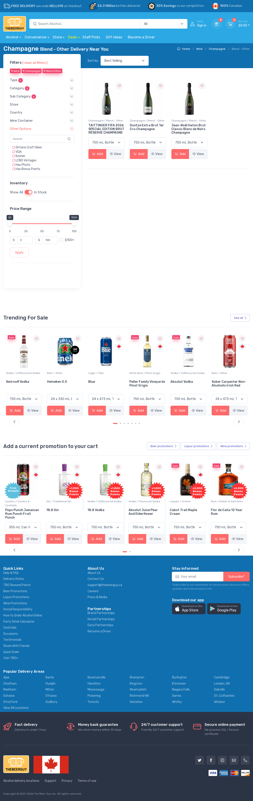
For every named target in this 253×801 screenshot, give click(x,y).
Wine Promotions (15, 603)
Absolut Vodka (223, 382)
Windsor (219, 702)
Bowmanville (97, 677)
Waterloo (136, 702)
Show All (16, 192)
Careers (93, 591)
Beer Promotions (15, 591)
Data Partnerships (101, 625)
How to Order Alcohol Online (22, 615)
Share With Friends (16, 646)
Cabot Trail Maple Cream (184, 512)
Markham (9, 689)
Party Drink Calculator (19, 622)
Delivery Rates (13, 579)
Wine (199, 48)
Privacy (67, 781)
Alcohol (12, 37)
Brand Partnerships (101, 613)
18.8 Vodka (96, 510)
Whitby (177, 702)
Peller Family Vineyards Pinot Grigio (188, 383)
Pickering (94, 696)
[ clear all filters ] (35, 62)
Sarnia (176, 696)
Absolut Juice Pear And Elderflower (144, 512)
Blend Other (52, 71)
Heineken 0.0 (98, 382)
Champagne (217, 48)
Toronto (93, 702)
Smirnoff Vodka (58, 382)
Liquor (198, 446)
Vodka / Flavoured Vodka (145, 501)
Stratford (10, 702)
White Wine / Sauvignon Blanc (21, 375)
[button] (42, 80)
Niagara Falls (181, 689)
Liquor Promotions (16, 597)
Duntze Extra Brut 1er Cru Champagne (147, 127)
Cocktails (9, 627)
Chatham (10, 683)
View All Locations (16, 708)
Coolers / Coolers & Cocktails (18, 503)
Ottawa (51, 696)
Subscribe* (236, 577)
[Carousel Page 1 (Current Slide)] (115, 423)
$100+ (69, 240)
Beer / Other (96, 373)
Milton (50, 689)
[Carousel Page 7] (139, 423)
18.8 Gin (53, 510)
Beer (163, 446)
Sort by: (93, 61)
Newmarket (138, 689)
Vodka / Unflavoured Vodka (64, 373)
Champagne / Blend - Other (105, 120)
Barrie (50, 677)
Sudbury (51, 702)
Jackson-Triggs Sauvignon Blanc (19, 383)
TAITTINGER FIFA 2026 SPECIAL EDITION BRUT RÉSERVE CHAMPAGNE (106, 129)
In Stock (40, 192)
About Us (94, 573)
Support (50, 781)
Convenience (35, 37)
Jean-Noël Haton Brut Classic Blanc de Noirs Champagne (188, 129)
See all (240, 317)
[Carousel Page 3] (124, 423)
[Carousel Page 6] (135, 423)
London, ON (222, 683)
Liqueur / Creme (180, 501)
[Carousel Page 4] (128, 423)
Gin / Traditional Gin (59, 501)
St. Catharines (224, 696)
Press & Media (97, 597)
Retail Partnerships (101, 619)
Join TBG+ (10, 658)
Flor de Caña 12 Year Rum (227, 512)
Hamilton (94, 683)
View (115, 154)
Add (97, 154)
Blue (132, 382)
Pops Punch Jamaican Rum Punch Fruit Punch (23, 513)
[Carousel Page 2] (120, 423)
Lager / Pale (137, 373)
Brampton (137, 677)
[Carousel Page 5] (131, 423)
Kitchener (179, 683)
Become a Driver (141, 37)
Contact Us (96, 579)
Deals (72, 37)
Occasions (10, 634)
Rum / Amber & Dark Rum (228, 501)
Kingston (136, 683)
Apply (19, 252)
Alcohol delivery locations (21, 781)
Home (183, 48)
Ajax (6, 677)
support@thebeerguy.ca (105, 585)
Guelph (50, 683)
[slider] (9, 223)
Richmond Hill (139, 696)
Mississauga (96, 689)
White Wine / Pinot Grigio (186, 373)
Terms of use (87, 781)
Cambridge (221, 677)
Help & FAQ (10, 573)
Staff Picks (91, 37)
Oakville (219, 689)
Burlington (179, 677)
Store (57, 37)
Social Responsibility (17, 609)
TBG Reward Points (17, 585)
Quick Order (11, 652)
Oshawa (9, 696)
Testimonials (12, 640)
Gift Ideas (114, 37)
